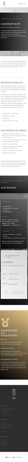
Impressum (3, 440)
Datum (4, 274)
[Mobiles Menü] (24, 3)
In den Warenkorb (17, 292)
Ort (4, 278)
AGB (2, 445)
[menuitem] (8, 457)
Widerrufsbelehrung (5, 443)
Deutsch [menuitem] (9, 457)
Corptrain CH (4, 431)
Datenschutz (4, 441)
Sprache (5, 283)
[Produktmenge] (6, 292)
